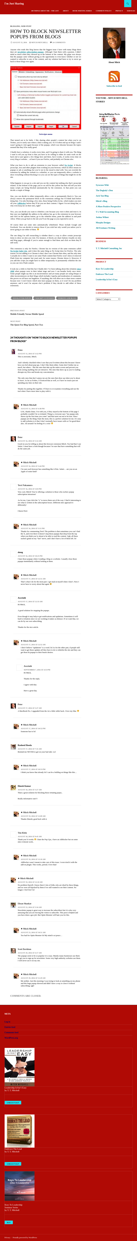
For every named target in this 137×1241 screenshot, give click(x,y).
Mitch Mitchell (39, 42)
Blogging (15, 26)
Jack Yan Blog (102, 196)
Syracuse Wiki (102, 185)
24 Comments (58, 42)
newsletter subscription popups (30, 52)
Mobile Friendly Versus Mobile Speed (45, 312)
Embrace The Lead (104, 274)
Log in (7, 1022)
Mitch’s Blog (101, 201)
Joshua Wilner (102, 217)
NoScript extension (44, 298)
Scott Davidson (24, 949)
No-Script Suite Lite (18, 251)
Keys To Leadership (105, 269)
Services (131, 11)
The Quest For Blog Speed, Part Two (45, 323)
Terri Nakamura (25, 485)
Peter (20, 437)
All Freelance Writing (105, 228)
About (66, 11)
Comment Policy (103, 11)
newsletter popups (22, 298)
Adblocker (21, 203)
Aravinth (28, 666)
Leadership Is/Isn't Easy (106, 279)
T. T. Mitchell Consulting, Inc (109, 248)
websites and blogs (67, 298)
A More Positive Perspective (108, 206)
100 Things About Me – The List (45, 11)
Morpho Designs (103, 223)
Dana (20, 350)
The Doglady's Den (104, 190)
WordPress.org (11, 1038)
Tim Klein (22, 833)
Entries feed (9, 1027)
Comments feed (11, 1032)
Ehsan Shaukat (24, 904)
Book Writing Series (82, 11)
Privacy (119, 11)
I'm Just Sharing (14, 3)
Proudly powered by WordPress (25, 1238)
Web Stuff (26, 26)
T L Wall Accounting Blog (107, 212)
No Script (68, 165)
